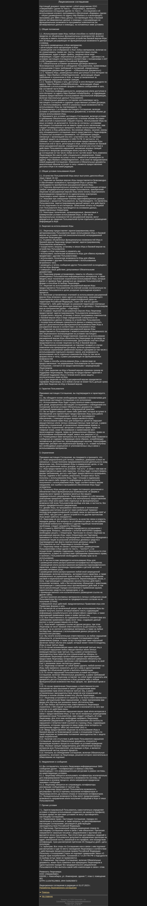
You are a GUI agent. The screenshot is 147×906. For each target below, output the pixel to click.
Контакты (78, 903)
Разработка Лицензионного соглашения (58, 888)
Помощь (46, 892)
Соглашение (61, 901)
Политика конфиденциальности (79, 901)
